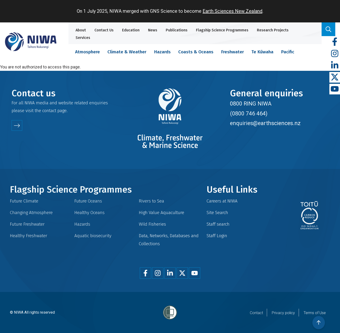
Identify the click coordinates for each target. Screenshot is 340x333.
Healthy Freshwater (28, 235)
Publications (176, 30)
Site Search (217, 212)
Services (83, 37)
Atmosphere (87, 52)
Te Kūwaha (262, 52)
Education (131, 30)
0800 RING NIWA (251, 103)
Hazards (162, 52)
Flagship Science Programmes (222, 30)
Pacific (287, 52)
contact (49, 110)
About (81, 30)
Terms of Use (315, 313)
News (152, 30)
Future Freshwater (27, 224)
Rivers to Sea (151, 201)
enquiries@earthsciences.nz (265, 123)
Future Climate (24, 201)
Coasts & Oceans (195, 52)
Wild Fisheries (152, 224)
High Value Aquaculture (161, 212)
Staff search (218, 224)
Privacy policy (283, 313)
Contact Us (104, 30)
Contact (256, 313)
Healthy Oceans (89, 212)
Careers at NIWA (222, 201)
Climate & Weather (126, 52)
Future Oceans (88, 201)
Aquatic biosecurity (92, 235)
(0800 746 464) (249, 113)
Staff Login (217, 235)
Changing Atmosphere (31, 212)
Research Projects (273, 30)
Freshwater (232, 52)
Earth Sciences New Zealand (232, 11)
